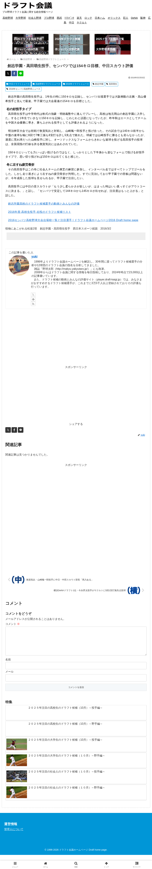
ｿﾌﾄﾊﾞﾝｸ (69, 17)
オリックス (114, 17)
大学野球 (20, 17)
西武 (59, 17)
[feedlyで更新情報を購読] (33, 299)
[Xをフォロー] (33, 294)
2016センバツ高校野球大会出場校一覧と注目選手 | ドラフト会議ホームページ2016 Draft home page (73, 220)
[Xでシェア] (8, 73)
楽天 (79, 17)
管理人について (13, 834)
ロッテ (88, 17)
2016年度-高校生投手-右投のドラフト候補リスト (39, 211)
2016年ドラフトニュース (76, 84)
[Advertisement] (76, 337)
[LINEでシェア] (20, 73)
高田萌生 (111, 84)
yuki (34, 256)
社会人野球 (34, 17)
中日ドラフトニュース (18, 84)
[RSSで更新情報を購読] (33, 303)
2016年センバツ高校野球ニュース (23, 89)
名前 (8, 665)
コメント (12, 623)
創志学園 (98, 84)
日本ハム (100, 17)
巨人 (125, 17)
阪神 (142, 17)
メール (9, 677)
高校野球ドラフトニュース (46, 84)
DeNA (134, 17)
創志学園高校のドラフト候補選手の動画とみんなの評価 (44, 203)
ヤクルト (82, 22)
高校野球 (8, 17)
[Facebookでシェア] (14, 73)
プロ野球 (49, 17)
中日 (71, 22)
